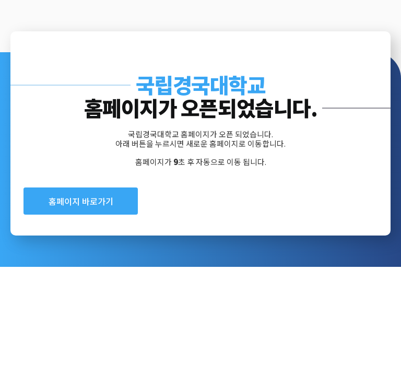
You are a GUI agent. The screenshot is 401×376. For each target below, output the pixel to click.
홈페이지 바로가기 (81, 201)
